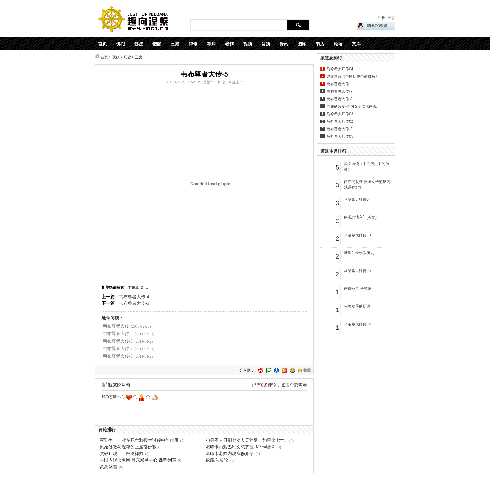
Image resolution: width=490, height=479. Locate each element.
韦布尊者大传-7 (118, 348)
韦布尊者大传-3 (118, 333)
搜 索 (298, 25)
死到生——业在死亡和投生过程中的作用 (139, 440)
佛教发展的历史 (357, 306)
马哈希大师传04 (340, 69)
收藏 (307, 370)
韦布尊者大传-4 (134, 296)
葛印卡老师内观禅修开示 (230, 453)
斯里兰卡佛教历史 (359, 253)
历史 (127, 57)
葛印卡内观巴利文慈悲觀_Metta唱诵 (240, 447)
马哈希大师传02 (340, 121)
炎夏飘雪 (108, 466)
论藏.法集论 (217, 460)
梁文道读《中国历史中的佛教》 (353, 76)
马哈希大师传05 (340, 136)
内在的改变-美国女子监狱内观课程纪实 (367, 185)
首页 (104, 57)
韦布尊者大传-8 (118, 356)
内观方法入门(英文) (360, 217)
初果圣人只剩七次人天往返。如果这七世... (247, 440)
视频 (116, 57)
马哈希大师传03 (340, 114)
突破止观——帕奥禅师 (121, 453)
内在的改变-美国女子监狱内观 (352, 106)
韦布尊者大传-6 (134, 303)
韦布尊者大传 (116, 326)
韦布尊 (133, 287)
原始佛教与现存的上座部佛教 (128, 447)
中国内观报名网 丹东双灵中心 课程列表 (138, 460)
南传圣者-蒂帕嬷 (358, 288)
